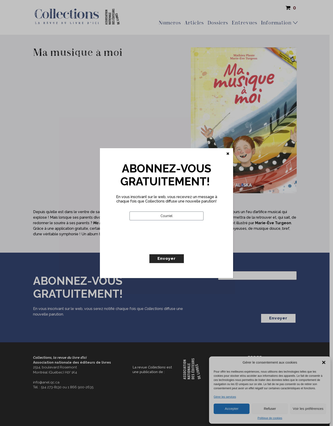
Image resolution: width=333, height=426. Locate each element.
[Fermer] (228, 153)
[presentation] (165, 247)
